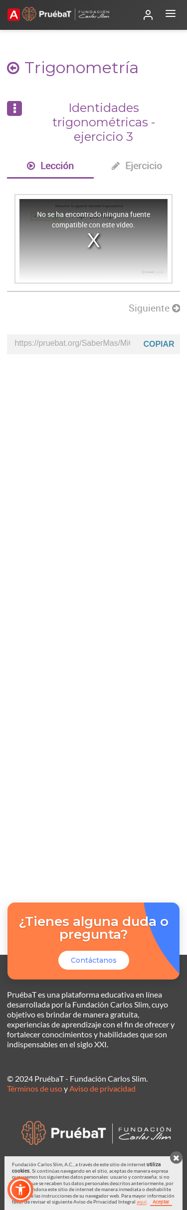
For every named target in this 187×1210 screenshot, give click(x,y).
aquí (142, 1202)
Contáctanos (94, 960)
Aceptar (161, 1201)
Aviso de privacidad (102, 1088)
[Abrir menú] (171, 15)
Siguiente (154, 308)
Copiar (158, 344)
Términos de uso (34, 1088)
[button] (20, 1189)
